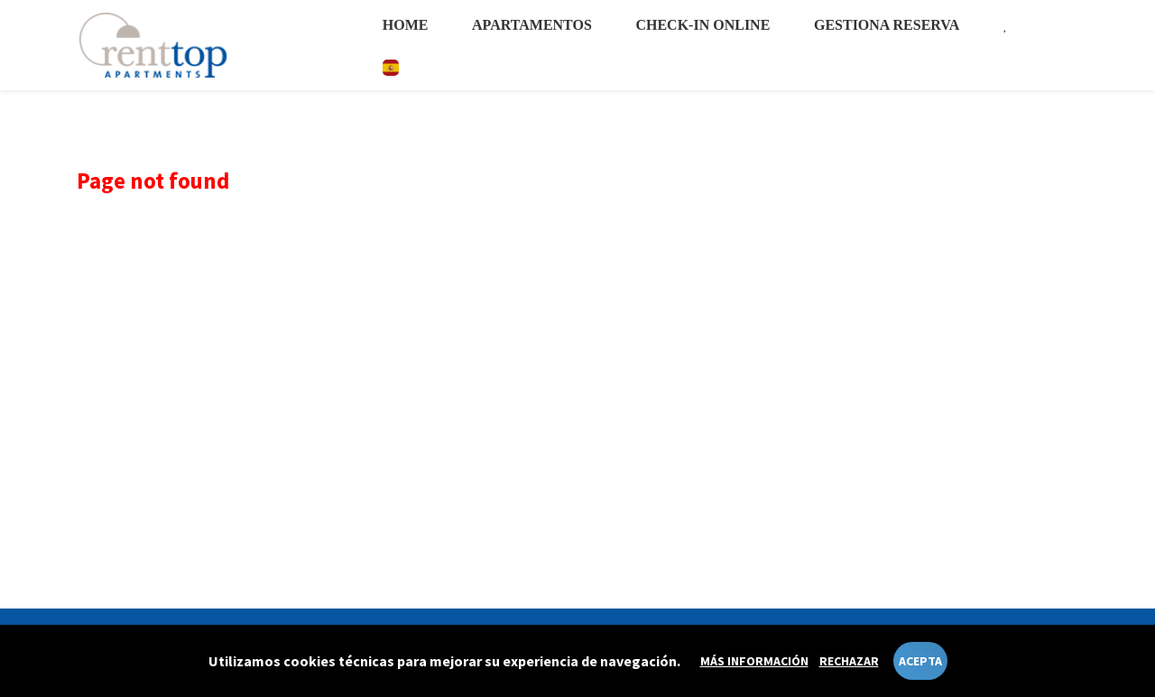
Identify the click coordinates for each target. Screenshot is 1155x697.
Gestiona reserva (886, 25)
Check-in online (702, 25)
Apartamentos (532, 25)
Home (406, 25)
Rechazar (849, 661)
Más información (754, 661)
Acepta (920, 661)
